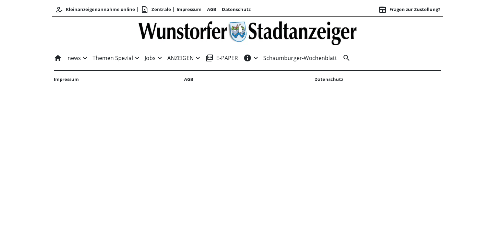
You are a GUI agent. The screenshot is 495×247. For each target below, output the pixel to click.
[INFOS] (247, 58)
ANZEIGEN (180, 58)
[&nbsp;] (345, 58)
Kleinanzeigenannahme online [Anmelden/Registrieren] (95, 9)
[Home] (59, 58)
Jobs (150, 58)
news (74, 58)
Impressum (189, 9)
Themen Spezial (113, 58)
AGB (211, 9)
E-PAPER (221, 58)
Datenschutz (236, 9)
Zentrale (156, 9)
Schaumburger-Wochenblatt (300, 58)
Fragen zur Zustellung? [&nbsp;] (409, 9)
